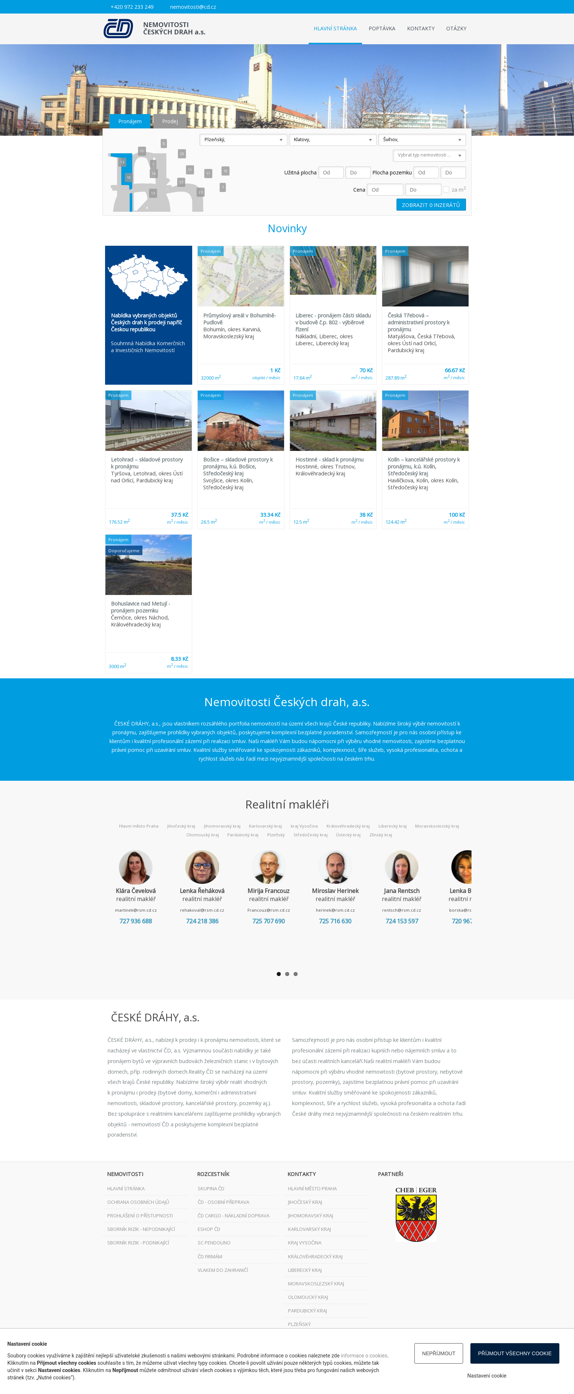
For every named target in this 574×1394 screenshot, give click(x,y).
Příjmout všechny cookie (515, 1353)
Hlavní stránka (335, 28)
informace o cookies (364, 1356)
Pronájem (130, 121)
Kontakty (421, 28)
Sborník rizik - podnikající (138, 1242)
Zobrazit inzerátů (431, 204)
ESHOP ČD (209, 1229)
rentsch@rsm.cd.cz (424, 910)
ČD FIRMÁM (210, 1256)
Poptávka (382, 28)
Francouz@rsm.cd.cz (281, 910)
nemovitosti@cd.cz (193, 6)
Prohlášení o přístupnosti (140, 1215)
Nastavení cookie (487, 1376)
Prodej (170, 121)
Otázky (456, 28)
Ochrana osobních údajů (138, 1202)
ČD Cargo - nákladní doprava (233, 1215)
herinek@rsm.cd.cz (353, 910)
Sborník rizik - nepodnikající (141, 1229)
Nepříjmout (438, 1353)
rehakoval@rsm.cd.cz (210, 910)
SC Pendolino (214, 1242)
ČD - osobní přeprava (223, 1202)
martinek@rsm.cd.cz (138, 910)
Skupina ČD (211, 1188)
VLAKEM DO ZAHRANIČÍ (223, 1270)
